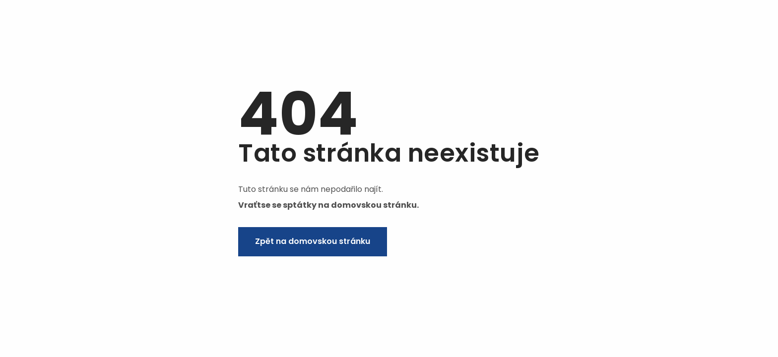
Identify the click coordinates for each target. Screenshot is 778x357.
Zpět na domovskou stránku (312, 241)
